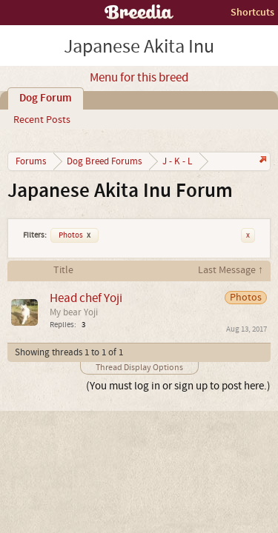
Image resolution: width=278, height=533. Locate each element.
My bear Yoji (74, 312)
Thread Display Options (139, 367)
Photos (74, 235)
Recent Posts (41, 120)
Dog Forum (45, 98)
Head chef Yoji (86, 297)
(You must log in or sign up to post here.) (178, 386)
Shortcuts (252, 12)
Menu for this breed (139, 78)
